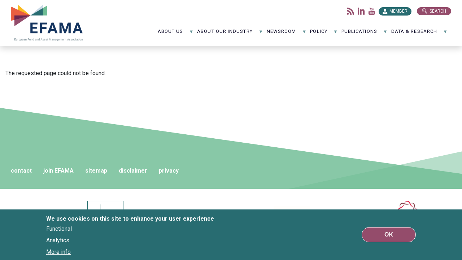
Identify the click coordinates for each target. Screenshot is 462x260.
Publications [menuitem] (364, 34)
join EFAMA (58, 170)
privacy (169, 170)
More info (58, 251)
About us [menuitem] (176, 34)
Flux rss (350, 11)
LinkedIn (361, 11)
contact (21, 170)
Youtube (372, 11)
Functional (59, 228)
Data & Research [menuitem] (419, 34)
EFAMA (47, 23)
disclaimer (133, 170)
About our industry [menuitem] (230, 34)
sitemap (96, 170)
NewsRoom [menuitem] (287, 34)
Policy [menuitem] (324, 34)
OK (388, 234)
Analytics (57, 240)
